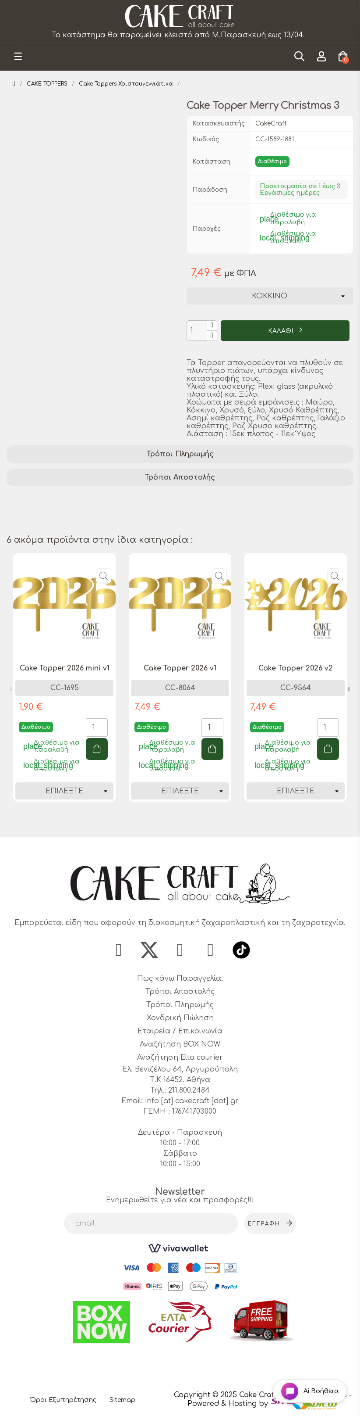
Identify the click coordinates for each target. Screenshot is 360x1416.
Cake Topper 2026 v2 (295, 668)
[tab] (180, 454)
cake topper (205, 497)
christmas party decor (50, 520)
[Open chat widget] (310, 1391)
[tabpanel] (64, 683)
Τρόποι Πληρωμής (180, 454)
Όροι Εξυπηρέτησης (63, 1400)
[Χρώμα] (269, 296)
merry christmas (134, 509)
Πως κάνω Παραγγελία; (180, 978)
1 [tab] (175, 821)
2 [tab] (184, 821)
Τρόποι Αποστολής (180, 477)
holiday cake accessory (217, 509)
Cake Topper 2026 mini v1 (64, 668)
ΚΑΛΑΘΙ (281, 331)
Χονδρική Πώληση (180, 1018)
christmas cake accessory (254, 520)
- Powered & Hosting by (269, 1399)
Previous (11, 689)
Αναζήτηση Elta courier (180, 1057)
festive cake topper (274, 497)
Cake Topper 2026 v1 (180, 668)
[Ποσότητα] (197, 330)
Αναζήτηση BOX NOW (180, 1044)
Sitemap (122, 1400)
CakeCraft (271, 123)
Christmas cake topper (51, 509)
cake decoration (39, 497)
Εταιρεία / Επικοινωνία (180, 1031)
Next (349, 689)
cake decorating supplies (125, 497)
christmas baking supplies (149, 520)
